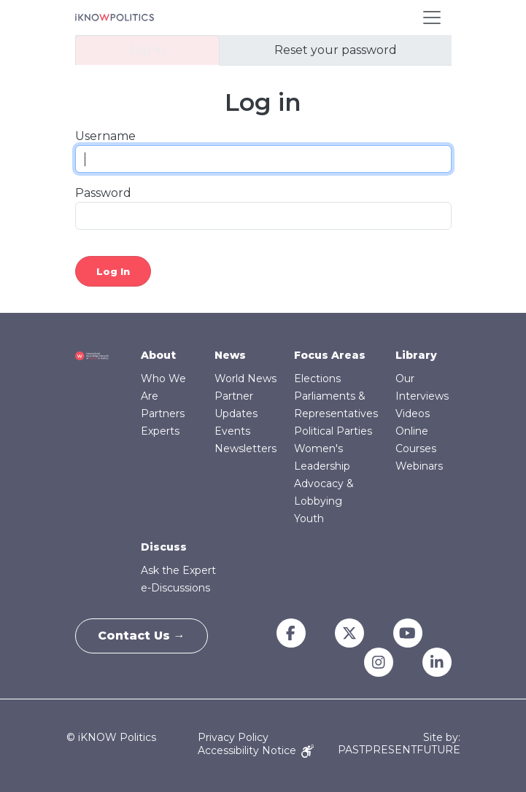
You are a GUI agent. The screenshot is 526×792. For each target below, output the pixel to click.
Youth (309, 518)
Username (105, 136)
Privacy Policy (233, 737)
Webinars (419, 466)
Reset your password (335, 50)
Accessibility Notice (256, 750)
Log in (147, 50)
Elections (317, 378)
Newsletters (245, 448)
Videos (412, 413)
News (230, 355)
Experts (160, 431)
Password (103, 193)
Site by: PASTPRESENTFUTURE (399, 743)
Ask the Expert (178, 570)
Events (232, 431)
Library (416, 355)
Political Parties (333, 431)
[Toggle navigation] (432, 17)
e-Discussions (175, 587)
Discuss (164, 547)
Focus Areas (330, 355)
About (158, 355)
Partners (163, 413)
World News (245, 378)
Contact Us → (141, 635)
